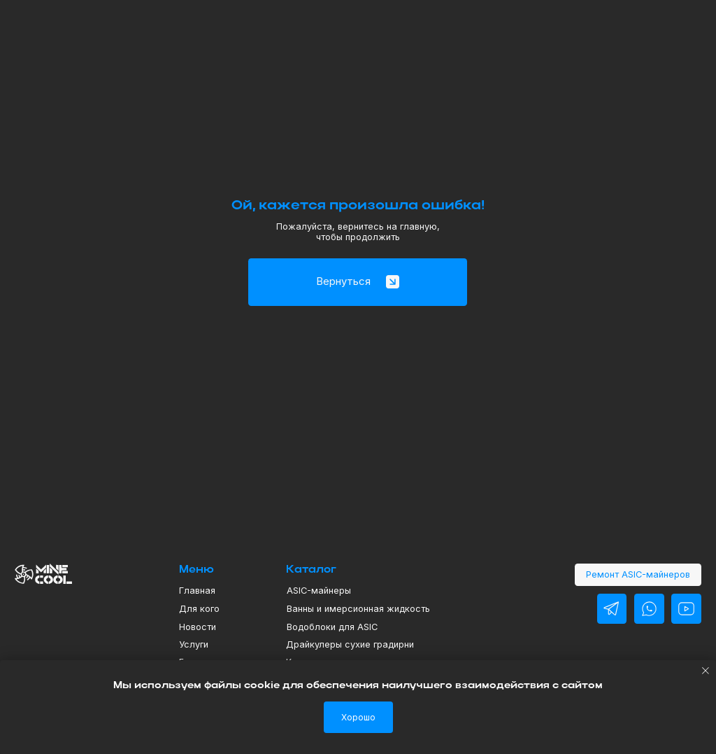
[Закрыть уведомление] (706, 671)
